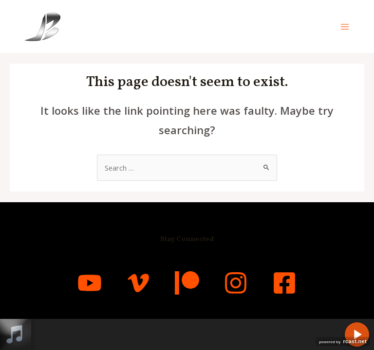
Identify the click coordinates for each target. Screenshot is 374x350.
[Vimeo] (138, 283)
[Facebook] (284, 283)
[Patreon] (187, 283)
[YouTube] (89, 283)
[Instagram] (236, 283)
